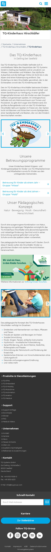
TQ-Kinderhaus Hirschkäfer (14, 47)
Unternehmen (19, 44)
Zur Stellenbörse (25, 520)
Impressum (17, 546)
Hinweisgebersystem (25, 549)
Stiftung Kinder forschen (36, 282)
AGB (26, 546)
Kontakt (8, 546)
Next (48, 134)
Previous (3, 134)
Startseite (7, 44)
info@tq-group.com (14, 485)
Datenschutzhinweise (38, 546)
